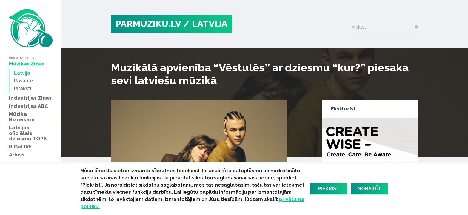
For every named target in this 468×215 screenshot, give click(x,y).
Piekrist (328, 188)
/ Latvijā (205, 24)
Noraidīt (369, 188)
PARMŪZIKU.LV (148, 24)
